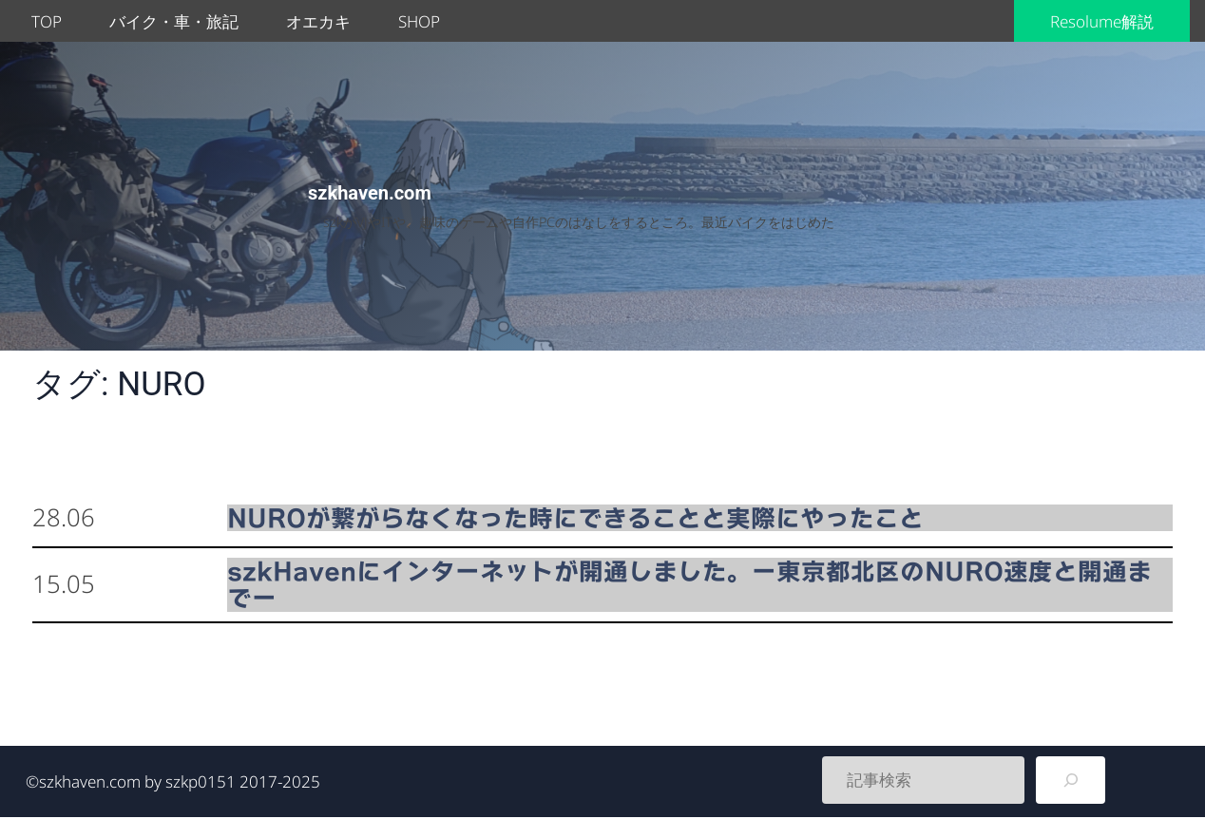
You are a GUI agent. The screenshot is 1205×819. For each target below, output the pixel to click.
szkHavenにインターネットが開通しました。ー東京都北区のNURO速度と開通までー (689, 585)
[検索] (1070, 780)
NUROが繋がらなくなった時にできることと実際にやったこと (575, 517)
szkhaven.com (369, 192)
